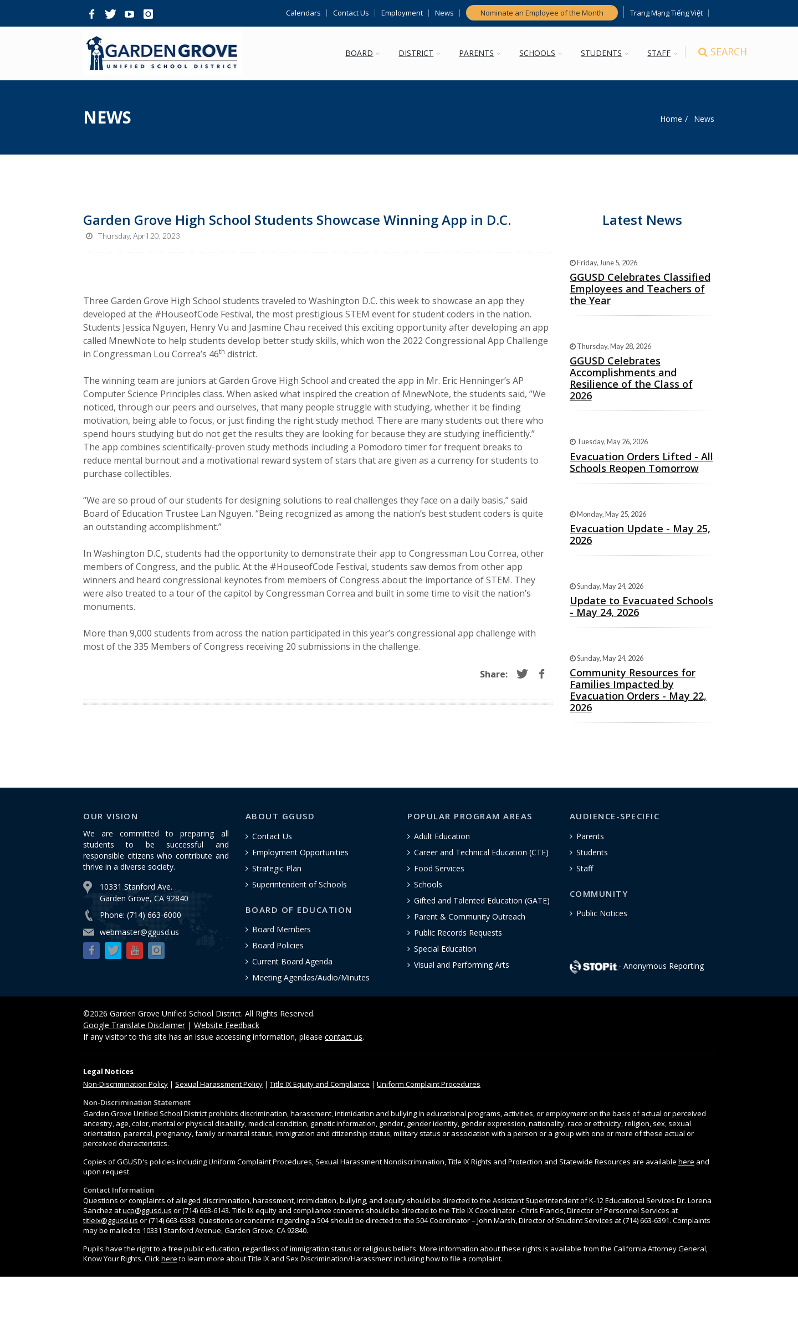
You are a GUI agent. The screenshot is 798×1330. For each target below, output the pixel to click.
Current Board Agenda (292, 961)
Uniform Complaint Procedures (428, 1084)
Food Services (439, 868)
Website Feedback (226, 1025)
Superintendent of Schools (299, 884)
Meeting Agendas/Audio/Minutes (311, 977)
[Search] (705, 54)
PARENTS (477, 53)
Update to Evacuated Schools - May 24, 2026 (641, 606)
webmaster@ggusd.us (139, 932)
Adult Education (442, 836)
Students (592, 852)
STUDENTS (602, 53)
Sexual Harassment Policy (219, 1084)
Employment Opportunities (300, 852)
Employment (402, 13)
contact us (343, 1036)
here (686, 1162)
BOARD (360, 53)
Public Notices (601, 913)
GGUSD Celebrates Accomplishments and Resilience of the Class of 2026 (631, 378)
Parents (590, 836)
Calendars (303, 13)
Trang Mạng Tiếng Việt (666, 13)
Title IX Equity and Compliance (320, 1084)
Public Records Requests (458, 932)
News (444, 13)
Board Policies (278, 945)
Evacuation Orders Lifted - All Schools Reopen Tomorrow (641, 462)
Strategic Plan (276, 868)
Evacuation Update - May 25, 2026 (640, 534)
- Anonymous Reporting (637, 966)
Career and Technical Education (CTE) (481, 852)
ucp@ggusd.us (147, 1210)
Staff (584, 868)
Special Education (445, 948)
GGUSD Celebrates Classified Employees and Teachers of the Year (640, 288)
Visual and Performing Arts (461, 964)
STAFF (660, 53)
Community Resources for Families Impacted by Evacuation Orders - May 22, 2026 (638, 690)
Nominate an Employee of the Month (541, 13)
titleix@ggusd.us (110, 1220)
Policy (125, 1084)
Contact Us (351, 13)
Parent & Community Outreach (469, 916)
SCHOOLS (538, 53)
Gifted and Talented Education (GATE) (482, 900)
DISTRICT (417, 53)
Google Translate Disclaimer (134, 1025)
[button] (91, 14)
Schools (428, 884)
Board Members (281, 929)
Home (671, 119)
